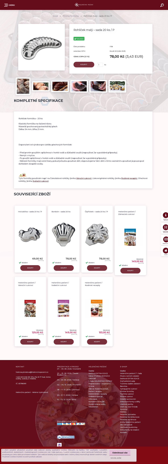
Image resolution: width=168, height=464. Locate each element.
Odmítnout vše (120, 453)
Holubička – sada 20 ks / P (30, 211)
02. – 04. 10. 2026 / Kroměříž (68, 385)
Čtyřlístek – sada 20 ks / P (96, 211)
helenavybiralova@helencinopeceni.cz (32, 372)
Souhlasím (116, 458)
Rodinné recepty (129, 178)
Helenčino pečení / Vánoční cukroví (26, 284)
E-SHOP (6, 5)
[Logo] (84, 4)
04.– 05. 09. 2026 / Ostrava (68, 380)
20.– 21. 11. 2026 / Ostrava (67, 395)
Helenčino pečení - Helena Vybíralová (32, 392)
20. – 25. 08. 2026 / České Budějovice (67, 374)
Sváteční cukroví (40, 181)
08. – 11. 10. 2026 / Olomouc (68, 389)
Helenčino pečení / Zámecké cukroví (127, 212)
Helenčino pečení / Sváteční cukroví (60, 284)
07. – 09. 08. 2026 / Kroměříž (69, 369)
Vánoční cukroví (83, 178)
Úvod (55, 16)
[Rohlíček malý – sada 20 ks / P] (41, 25)
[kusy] (100, 65)
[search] (162, 5)
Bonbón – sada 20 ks (61, 211)
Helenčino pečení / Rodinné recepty (93, 284)
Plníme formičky (71, 16)
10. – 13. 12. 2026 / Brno (66, 399)
